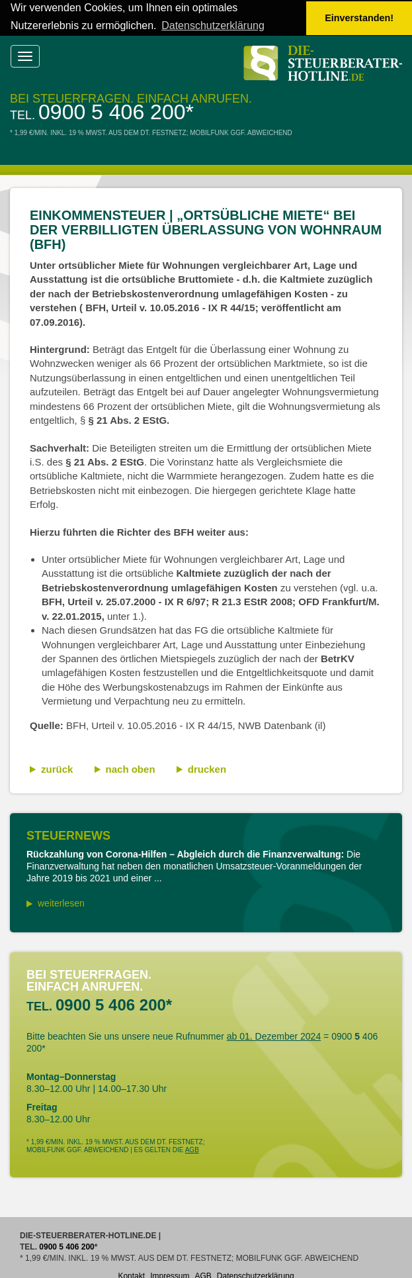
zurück (57, 768)
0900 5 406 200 (111, 111)
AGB (192, 1149)
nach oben (130, 768)
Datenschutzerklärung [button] (213, 25)
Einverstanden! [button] (359, 18)
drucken (207, 768)
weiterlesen (61, 902)
